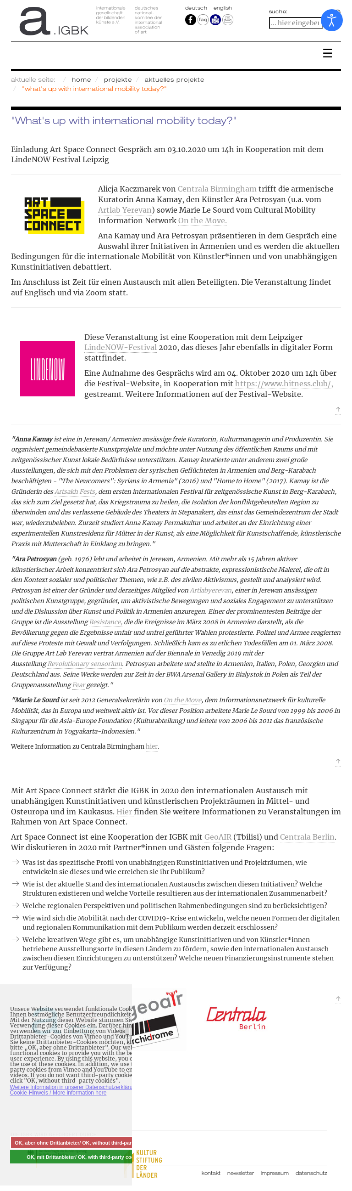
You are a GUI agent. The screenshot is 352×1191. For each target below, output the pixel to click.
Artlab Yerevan (125, 209)
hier (152, 747)
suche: (278, 11)
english (223, 8)
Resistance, (105, 622)
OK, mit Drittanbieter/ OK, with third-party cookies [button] (85, 1157)
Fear (78, 685)
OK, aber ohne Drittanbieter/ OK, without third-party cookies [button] (85, 1143)
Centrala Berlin (307, 836)
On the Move (182, 700)
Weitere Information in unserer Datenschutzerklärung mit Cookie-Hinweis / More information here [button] (79, 1090)
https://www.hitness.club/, (284, 383)
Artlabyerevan (210, 590)
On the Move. (202, 220)
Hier (125, 811)
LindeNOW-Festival (120, 347)
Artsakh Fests (75, 492)
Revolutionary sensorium (84, 664)
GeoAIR (217, 836)
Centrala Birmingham (217, 188)
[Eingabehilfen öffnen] (332, 20)
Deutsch (197, 8)
